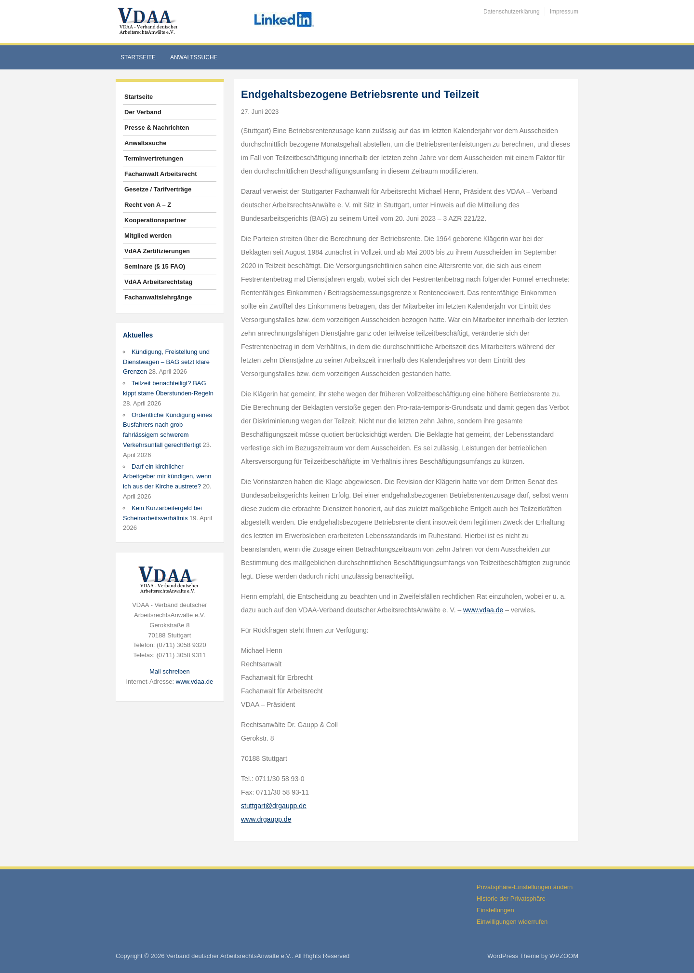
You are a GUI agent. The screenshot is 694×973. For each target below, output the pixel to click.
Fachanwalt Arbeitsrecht (160, 173)
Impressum (564, 11)
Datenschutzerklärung (511, 11)
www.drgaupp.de (266, 819)
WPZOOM (563, 955)
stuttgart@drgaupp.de (274, 806)
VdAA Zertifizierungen (157, 251)
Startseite (138, 57)
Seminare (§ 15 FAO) (154, 266)
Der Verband (142, 112)
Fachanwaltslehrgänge (158, 297)
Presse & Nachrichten (156, 127)
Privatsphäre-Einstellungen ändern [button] (525, 887)
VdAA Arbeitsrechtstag (158, 281)
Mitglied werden (148, 235)
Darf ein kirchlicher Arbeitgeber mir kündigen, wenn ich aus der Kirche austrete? (167, 476)
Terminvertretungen (153, 158)
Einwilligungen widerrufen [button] (512, 921)
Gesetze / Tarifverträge (157, 189)
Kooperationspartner (155, 220)
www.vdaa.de (194, 681)
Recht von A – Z (147, 204)
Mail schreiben (169, 671)
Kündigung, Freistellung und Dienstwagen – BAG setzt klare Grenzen (166, 362)
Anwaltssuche (194, 57)
